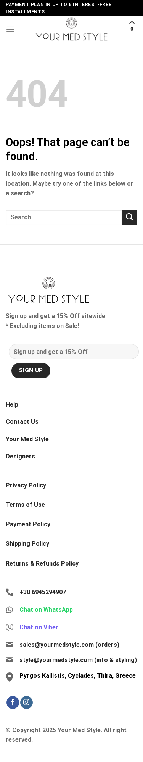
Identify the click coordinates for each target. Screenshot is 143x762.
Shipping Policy (27, 543)
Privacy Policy (26, 485)
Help (12, 404)
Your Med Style (27, 439)
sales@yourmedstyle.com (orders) (69, 644)
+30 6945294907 (42, 592)
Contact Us (22, 421)
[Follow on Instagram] (26, 702)
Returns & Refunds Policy (42, 563)
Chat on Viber (38, 627)
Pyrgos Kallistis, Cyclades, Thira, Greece (77, 675)
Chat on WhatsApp (46, 609)
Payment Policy (28, 524)
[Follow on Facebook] (12, 702)
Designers (20, 456)
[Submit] (129, 217)
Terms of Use (25, 504)
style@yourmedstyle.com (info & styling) (78, 660)
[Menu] (10, 29)
